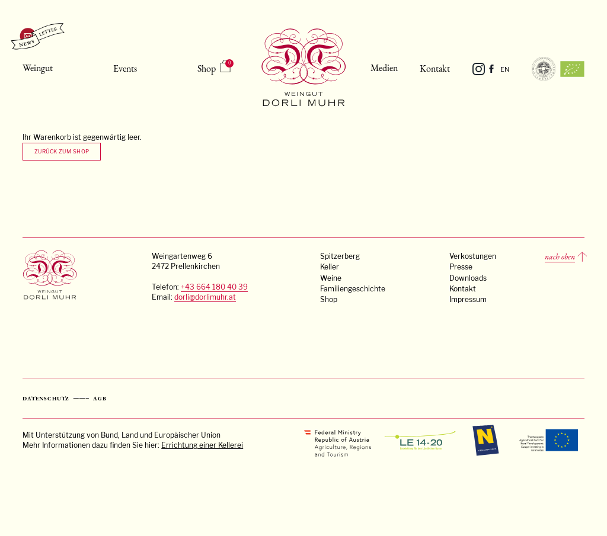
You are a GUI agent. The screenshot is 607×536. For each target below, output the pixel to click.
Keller (329, 267)
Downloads (468, 278)
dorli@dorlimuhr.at (205, 297)
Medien (384, 68)
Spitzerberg (340, 256)
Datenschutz (46, 398)
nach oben (560, 256)
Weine (330, 278)
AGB (100, 398)
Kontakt (435, 68)
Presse (460, 267)
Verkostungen (472, 256)
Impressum (468, 300)
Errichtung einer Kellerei (202, 445)
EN (504, 69)
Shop (206, 68)
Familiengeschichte (352, 289)
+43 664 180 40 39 (214, 287)
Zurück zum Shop (62, 151)
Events (125, 68)
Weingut (38, 68)
